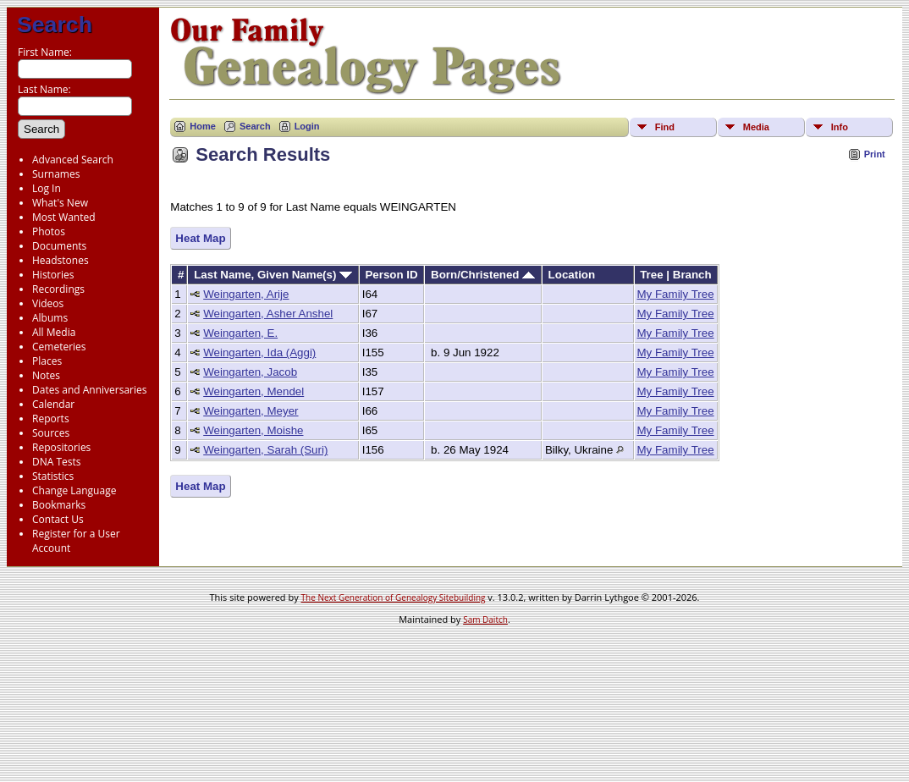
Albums (50, 318)
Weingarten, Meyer (250, 411)
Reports (50, 418)
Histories (53, 274)
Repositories (61, 447)
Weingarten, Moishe (253, 430)
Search (54, 24)
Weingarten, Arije (246, 294)
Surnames (56, 174)
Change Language (74, 490)
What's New (60, 203)
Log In (46, 188)
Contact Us (58, 519)
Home (203, 126)
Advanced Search (72, 159)
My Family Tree (675, 294)
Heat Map (200, 238)
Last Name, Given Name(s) (273, 274)
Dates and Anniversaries (89, 390)
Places (47, 361)
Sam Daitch (485, 619)
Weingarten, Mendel (253, 391)
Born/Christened (483, 274)
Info (839, 127)
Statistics (53, 476)
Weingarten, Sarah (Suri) (265, 449)
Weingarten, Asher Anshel (268, 313)
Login (307, 126)
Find (665, 127)
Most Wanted (64, 217)
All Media (53, 332)
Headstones (60, 260)
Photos (48, 231)
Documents (59, 246)
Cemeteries (59, 346)
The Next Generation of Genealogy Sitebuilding (393, 597)
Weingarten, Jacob (250, 372)
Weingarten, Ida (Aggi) (259, 352)
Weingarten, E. (240, 333)
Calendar (53, 404)
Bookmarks (58, 505)
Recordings (58, 289)
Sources (50, 433)
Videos (47, 303)
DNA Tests (56, 461)
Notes (46, 375)
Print (874, 154)
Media (756, 127)
